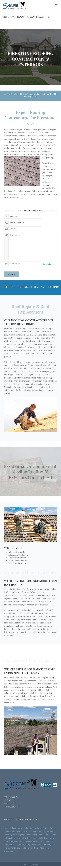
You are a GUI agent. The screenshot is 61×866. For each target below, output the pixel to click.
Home (16, 21)
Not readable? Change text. (11, 268)
